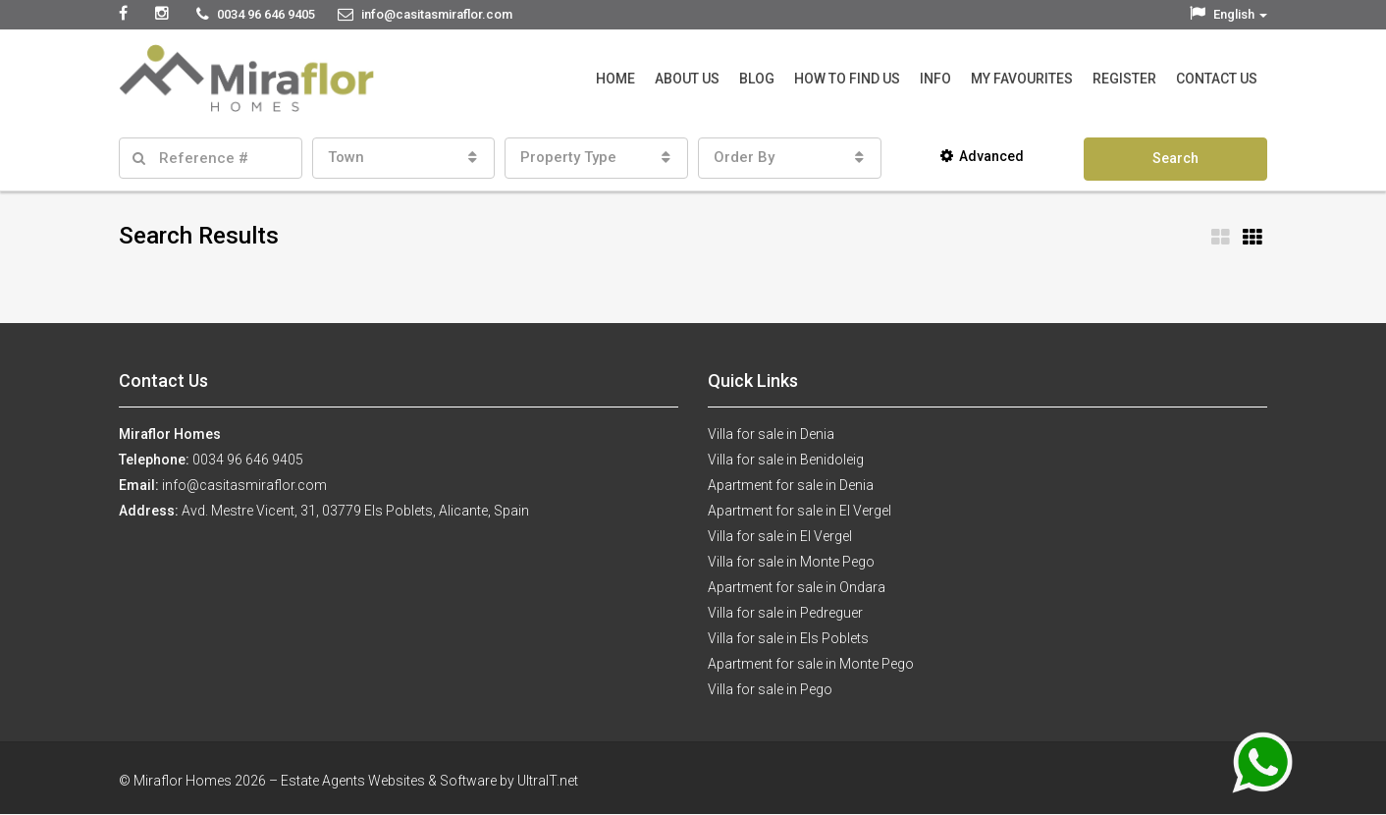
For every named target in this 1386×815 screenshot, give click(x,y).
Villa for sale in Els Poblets (788, 638)
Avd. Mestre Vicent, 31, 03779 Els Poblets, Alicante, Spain (355, 510)
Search (1175, 158)
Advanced (982, 156)
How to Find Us (847, 78)
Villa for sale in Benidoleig (786, 459)
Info (935, 78)
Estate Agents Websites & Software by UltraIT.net (429, 780)
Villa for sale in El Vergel (780, 536)
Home (615, 78)
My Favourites (1022, 78)
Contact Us (1216, 78)
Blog (756, 78)
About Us (687, 78)
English (1228, 14)
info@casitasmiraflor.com (244, 485)
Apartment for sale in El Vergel (799, 510)
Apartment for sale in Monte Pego (811, 664)
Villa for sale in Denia (771, 434)
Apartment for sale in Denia (791, 485)
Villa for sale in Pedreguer (785, 613)
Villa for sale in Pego (770, 689)
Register (1124, 78)
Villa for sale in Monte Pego (791, 562)
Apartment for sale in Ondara (796, 587)
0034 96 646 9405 (247, 459)
